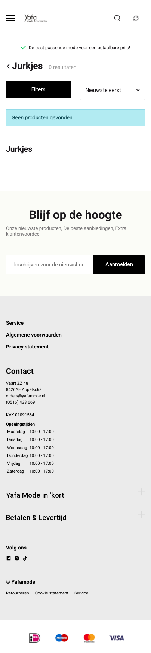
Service (15, 323)
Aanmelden (119, 264)
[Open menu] (10, 18)
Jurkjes (24, 66)
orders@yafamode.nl (25, 395)
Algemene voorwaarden (34, 335)
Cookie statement (51, 593)
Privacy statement (27, 347)
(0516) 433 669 (20, 402)
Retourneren (17, 593)
